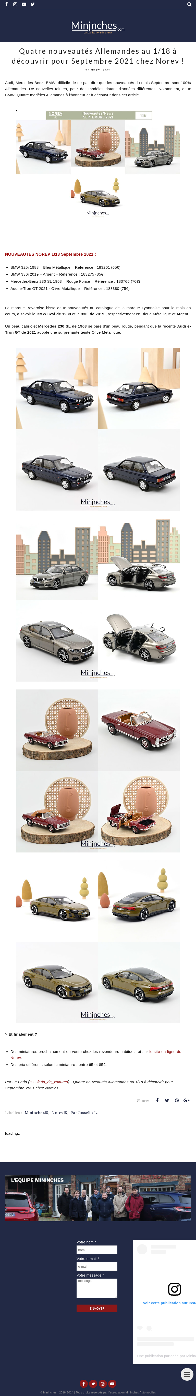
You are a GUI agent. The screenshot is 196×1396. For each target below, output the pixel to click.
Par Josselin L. (84, 1112)
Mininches (49, 1392)
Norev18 (59, 1112)
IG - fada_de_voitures (49, 1082)
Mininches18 (36, 1112)
